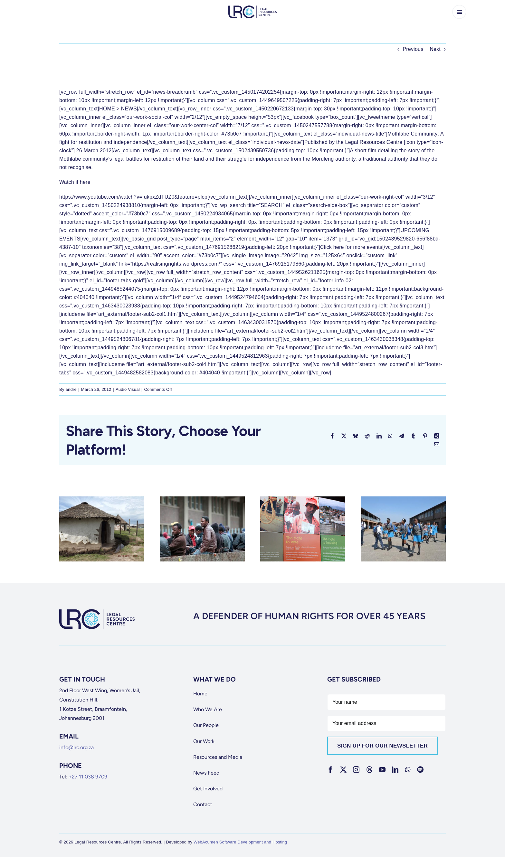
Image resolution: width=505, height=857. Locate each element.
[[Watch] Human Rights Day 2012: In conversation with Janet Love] (302, 499)
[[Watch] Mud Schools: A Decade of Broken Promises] (101, 499)
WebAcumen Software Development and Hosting (240, 842)
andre (71, 389)
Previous (413, 49)
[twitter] (343, 770)
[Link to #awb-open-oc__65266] (459, 12)
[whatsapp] (407, 770)
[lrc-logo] (252, 8)
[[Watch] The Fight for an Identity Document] (202, 499)
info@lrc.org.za (76, 747)
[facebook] (330, 770)
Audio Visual (128, 389)
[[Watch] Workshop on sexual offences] (403, 499)
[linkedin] (395, 770)
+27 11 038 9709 (88, 777)
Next (435, 49)
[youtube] (382, 770)
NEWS (129, 108)
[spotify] (420, 770)
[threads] (369, 770)
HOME (107, 108)
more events (367, 247)
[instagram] (356, 770)
